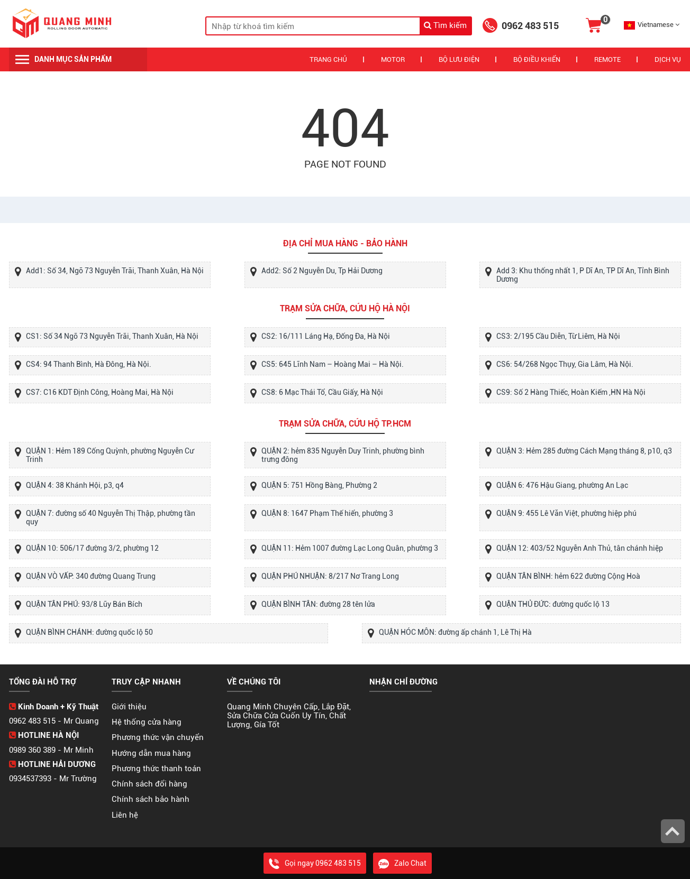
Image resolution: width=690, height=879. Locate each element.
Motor (393, 59)
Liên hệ (125, 815)
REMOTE (607, 59)
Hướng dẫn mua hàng (151, 753)
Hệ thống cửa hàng (146, 722)
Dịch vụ (668, 59)
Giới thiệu (129, 706)
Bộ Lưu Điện (459, 59)
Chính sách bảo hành (150, 799)
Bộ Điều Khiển (536, 59)
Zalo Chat (402, 863)
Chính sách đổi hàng (149, 784)
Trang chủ (328, 59)
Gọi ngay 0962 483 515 (315, 863)
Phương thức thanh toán (156, 768)
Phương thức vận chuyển (158, 737)
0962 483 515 (530, 25)
